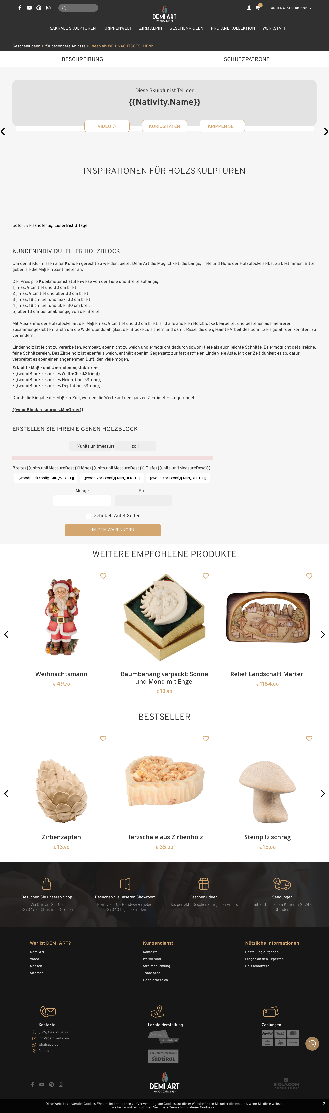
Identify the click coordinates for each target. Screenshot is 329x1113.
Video (34, 959)
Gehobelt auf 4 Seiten (117, 516)
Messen (36, 966)
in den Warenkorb (113, 530)
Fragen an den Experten (264, 959)
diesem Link (238, 1104)
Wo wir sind (152, 959)
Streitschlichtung (156, 966)
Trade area (151, 973)
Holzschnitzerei (257, 966)
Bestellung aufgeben (262, 952)
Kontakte (150, 952)
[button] (6, 634)
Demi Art (37, 952)
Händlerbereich (155, 980)
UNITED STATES (288, 8)
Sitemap (36, 973)
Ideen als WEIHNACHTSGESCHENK (122, 46)
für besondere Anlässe (65, 46)
